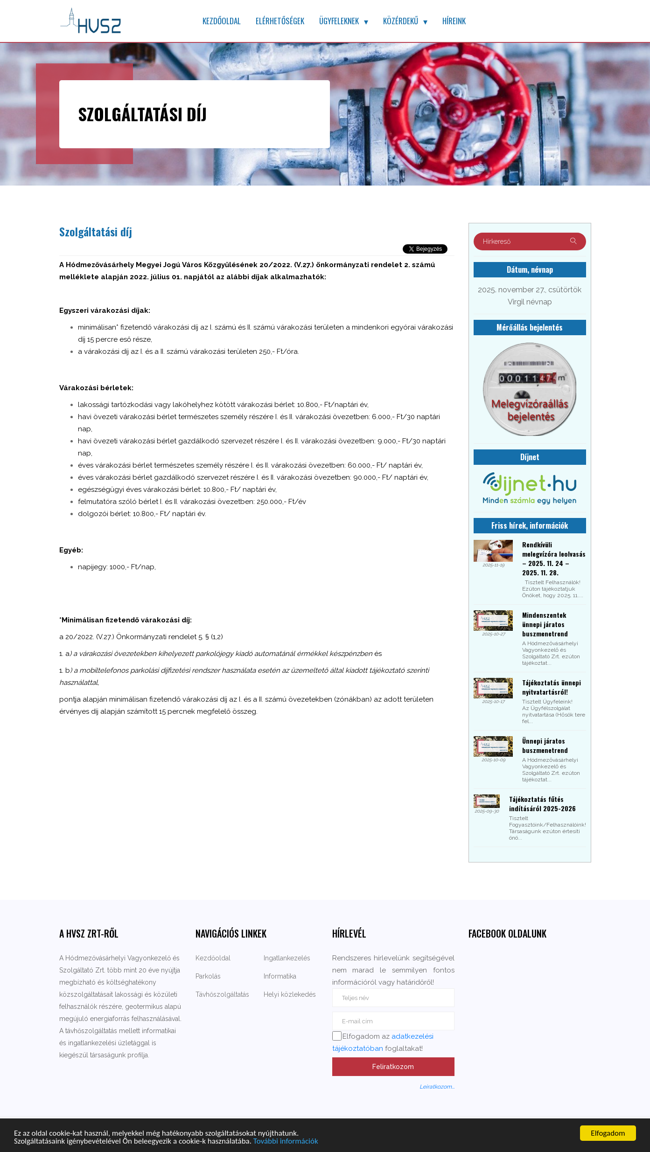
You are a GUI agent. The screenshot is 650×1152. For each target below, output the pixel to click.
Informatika (280, 976)
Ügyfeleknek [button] (339, 21)
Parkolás (208, 976)
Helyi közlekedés (290, 994)
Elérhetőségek (280, 21)
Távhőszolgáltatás (222, 994)
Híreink (454, 21)
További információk (285, 1141)
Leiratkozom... (436, 1086)
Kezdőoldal (222, 21)
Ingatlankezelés (287, 958)
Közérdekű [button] (400, 21)
